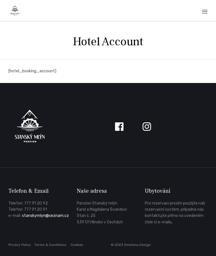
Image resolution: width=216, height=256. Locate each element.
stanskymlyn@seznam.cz (45, 215)
